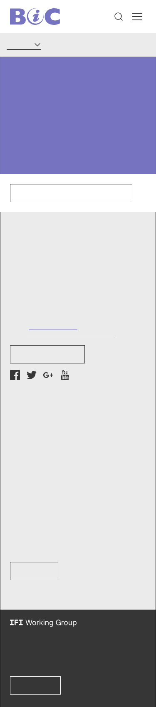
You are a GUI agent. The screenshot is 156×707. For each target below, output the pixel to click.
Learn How (34, 571)
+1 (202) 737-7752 (53, 325)
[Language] (24, 45)
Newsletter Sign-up (47, 354)
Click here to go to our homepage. (71, 193)
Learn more (35, 685)
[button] (118, 16)
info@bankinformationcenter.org (71, 334)
